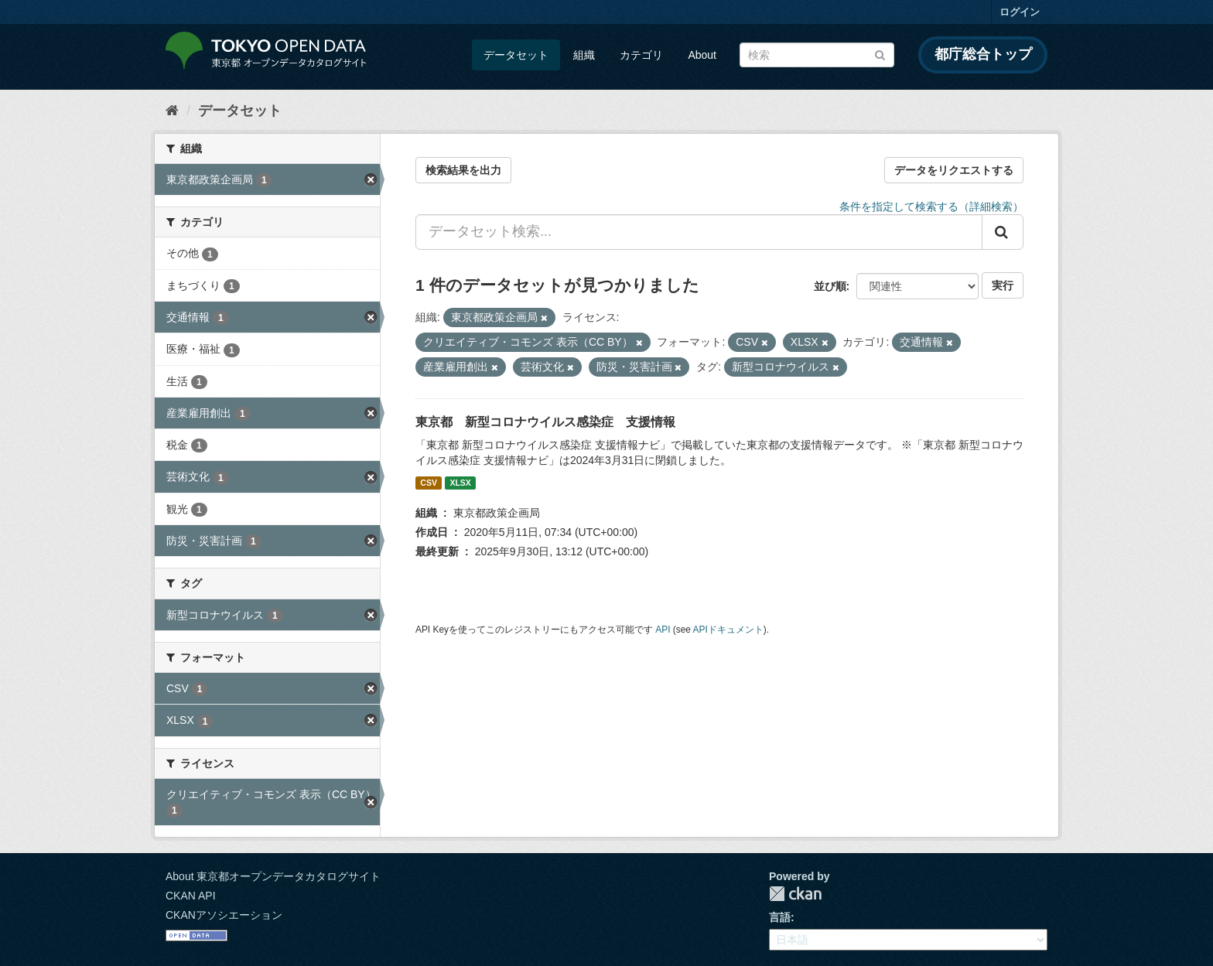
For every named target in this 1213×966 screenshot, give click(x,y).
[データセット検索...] (698, 232)
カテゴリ (641, 55)
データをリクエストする (953, 170)
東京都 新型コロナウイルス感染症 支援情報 (545, 421)
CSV (428, 482)
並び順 (830, 286)
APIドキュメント (728, 629)
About (702, 55)
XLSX (459, 482)
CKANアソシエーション (224, 915)
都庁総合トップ (983, 54)
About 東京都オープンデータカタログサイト (273, 876)
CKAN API (191, 895)
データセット (515, 55)
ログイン (1019, 12)
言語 (780, 917)
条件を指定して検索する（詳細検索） (931, 206)
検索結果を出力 (463, 170)
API (662, 629)
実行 (1002, 285)
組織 (584, 55)
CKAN (795, 894)
